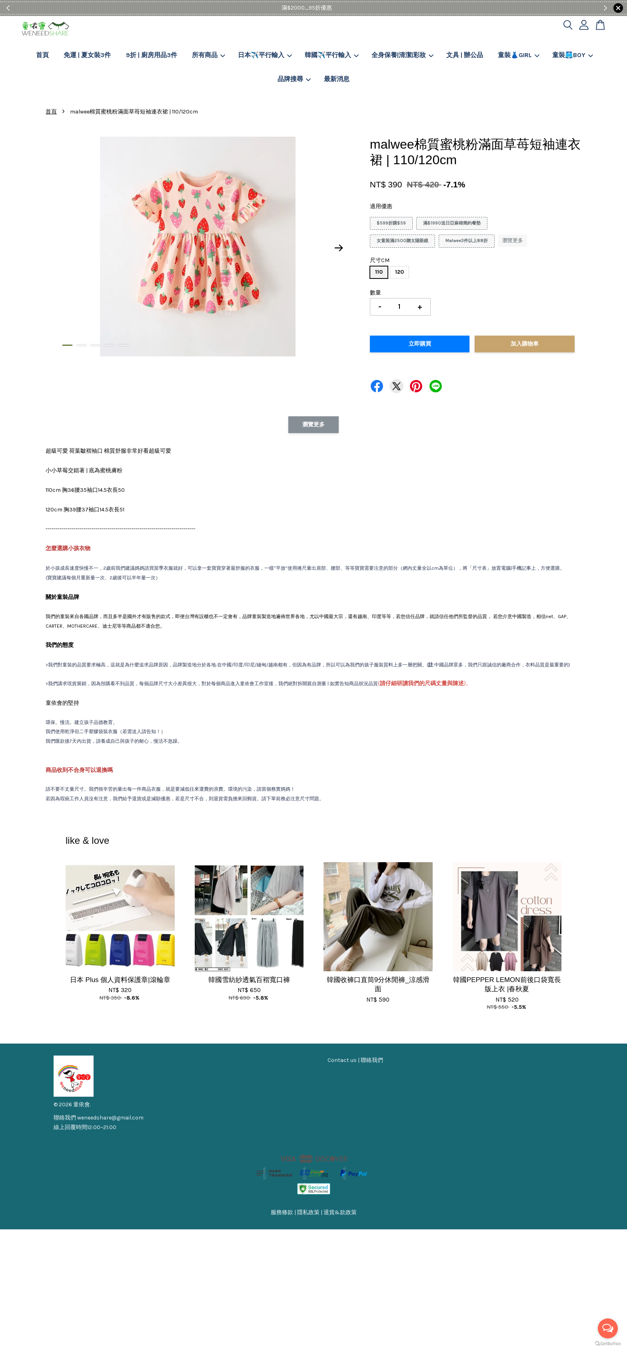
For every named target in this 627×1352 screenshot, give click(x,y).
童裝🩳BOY (572, 55)
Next (339, 248)
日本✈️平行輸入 (265, 55)
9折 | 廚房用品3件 (151, 55)
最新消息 (336, 79)
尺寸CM (379, 260)
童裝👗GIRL (518, 55)
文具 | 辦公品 (464, 55)
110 (379, 271)
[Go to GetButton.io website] (608, 1343)
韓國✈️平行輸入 (332, 55)
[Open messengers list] (608, 1328)
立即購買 (420, 343)
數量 (375, 292)
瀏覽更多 (512, 240)
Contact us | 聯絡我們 (355, 1060)
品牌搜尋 (294, 79)
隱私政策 (308, 1212)
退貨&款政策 (340, 1212)
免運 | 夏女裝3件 (87, 55)
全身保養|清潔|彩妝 (402, 55)
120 (399, 271)
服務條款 (282, 1212)
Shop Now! (337, 7)
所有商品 (208, 55)
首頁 (42, 55)
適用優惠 (381, 206)
